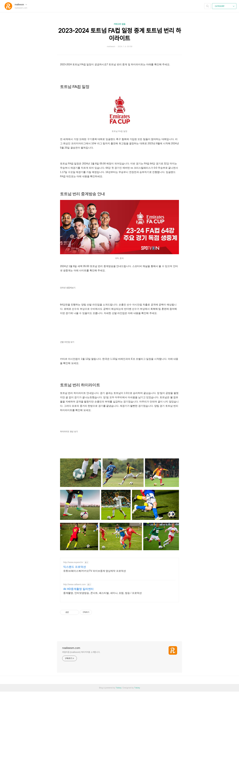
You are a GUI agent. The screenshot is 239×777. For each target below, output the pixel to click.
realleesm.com (71, 733)
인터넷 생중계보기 (67, 330)
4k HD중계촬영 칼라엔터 (78, 674)
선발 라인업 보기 (67, 427)
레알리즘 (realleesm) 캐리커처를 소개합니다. (81, 737)
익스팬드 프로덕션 (74, 652)
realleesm (21, 4)
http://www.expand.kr (73, 647)
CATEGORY (224, 6)
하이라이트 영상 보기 (69, 517)
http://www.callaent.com (74, 670)
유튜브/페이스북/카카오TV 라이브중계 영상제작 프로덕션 (94, 656)
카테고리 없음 (119, 24)
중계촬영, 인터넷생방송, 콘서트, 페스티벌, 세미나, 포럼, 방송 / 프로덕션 (102, 678)
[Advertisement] (119, 178)
